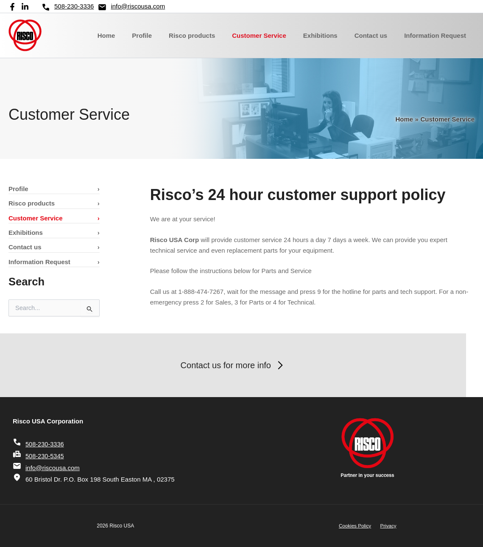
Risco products (211, 35)
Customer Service (274, 35)
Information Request (437, 35)
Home (134, 35)
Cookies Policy (357, 526)
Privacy (386, 526)
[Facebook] (12, 7)
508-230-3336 (68, 7)
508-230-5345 (39, 456)
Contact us (377, 35)
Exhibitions (331, 35)
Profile (165, 35)
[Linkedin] (25, 7)
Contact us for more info (241, 365)
